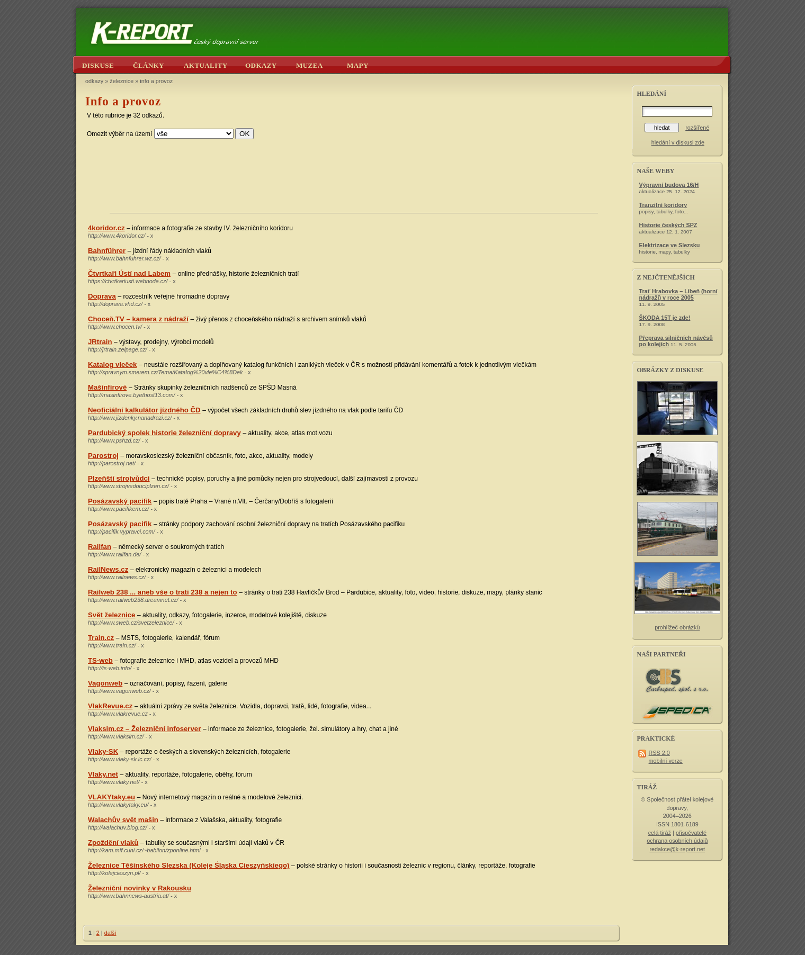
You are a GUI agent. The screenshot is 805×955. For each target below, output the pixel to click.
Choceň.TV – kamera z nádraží (138, 319)
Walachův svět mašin (123, 820)
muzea (309, 65)
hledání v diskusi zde (677, 142)
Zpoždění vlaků (113, 842)
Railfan (99, 547)
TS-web (100, 660)
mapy (358, 65)
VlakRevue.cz (110, 706)
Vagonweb (105, 683)
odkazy (261, 65)
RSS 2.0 (659, 753)
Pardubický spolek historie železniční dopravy (164, 433)
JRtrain (100, 342)
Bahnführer (107, 251)
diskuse (98, 65)
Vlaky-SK (103, 751)
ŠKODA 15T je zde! (665, 317)
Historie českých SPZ (668, 225)
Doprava (102, 296)
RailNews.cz (108, 569)
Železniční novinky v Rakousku (139, 888)
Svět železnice (111, 615)
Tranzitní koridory (663, 205)
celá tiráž (659, 833)
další (110, 933)
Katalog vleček (112, 364)
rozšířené (697, 127)
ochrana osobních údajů (677, 840)
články (148, 65)
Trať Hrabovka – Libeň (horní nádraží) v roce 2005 (678, 294)
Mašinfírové (107, 387)
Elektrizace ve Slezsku (669, 245)
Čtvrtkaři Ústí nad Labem (129, 273)
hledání (651, 93)
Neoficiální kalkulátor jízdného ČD (144, 410)
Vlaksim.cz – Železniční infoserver (144, 729)
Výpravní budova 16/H (669, 185)
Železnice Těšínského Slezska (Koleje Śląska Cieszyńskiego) (188, 865)
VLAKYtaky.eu (111, 797)
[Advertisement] (354, 181)
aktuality (206, 65)
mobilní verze (666, 761)
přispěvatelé (691, 833)
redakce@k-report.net (677, 849)
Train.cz (101, 638)
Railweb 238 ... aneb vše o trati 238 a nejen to (162, 592)
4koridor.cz (106, 228)
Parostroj (103, 456)
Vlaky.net (103, 774)
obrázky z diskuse (670, 370)
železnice (121, 81)
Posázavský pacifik (119, 501)
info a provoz (156, 81)
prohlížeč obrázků (677, 627)
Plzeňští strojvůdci (119, 478)
